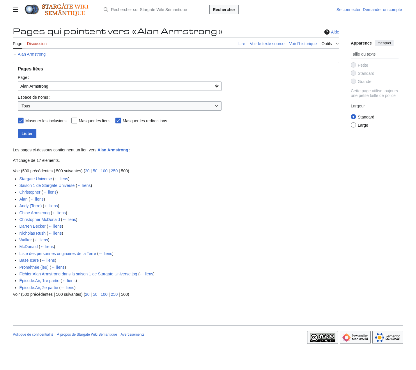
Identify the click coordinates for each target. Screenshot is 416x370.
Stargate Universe (35, 178)
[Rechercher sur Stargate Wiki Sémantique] (155, 9)
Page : (23, 77)
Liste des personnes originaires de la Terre (57, 253)
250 (114, 171)
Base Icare (29, 260)
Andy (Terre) (30, 205)
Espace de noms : (34, 97)
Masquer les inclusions (46, 120)
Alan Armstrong (32, 54)
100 (104, 171)
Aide (331, 32)
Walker (25, 240)
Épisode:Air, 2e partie (38, 287)
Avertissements (132, 334)
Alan (23, 199)
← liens (61, 178)
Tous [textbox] (26, 106)
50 (95, 171)
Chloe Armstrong (34, 212)
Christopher (29, 192)
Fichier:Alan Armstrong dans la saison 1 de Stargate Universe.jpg (78, 274)
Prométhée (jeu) (33, 267)
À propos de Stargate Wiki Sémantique (87, 334)
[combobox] (120, 86)
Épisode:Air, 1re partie (39, 280)
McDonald (28, 246)
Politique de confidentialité (33, 334)
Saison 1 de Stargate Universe (47, 185)
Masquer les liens (95, 120)
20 (87, 171)
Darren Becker (32, 226)
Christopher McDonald (39, 219)
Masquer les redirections (145, 120)
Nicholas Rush (32, 233)
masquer (384, 43)
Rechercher (224, 9)
